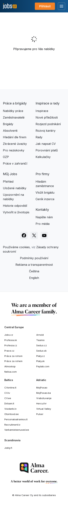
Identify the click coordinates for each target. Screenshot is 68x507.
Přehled (8, 181)
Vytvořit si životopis (16, 212)
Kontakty (42, 209)
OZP (6, 157)
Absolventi (10, 130)
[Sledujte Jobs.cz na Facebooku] (24, 235)
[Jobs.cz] (10, 6)
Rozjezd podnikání (48, 124)
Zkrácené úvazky (15, 144)
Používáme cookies (16, 247)
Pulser (39, 414)
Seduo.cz (41, 345)
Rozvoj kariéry (45, 130)
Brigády (8, 124)
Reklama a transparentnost (34, 264)
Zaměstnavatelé (13, 117)
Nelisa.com (10, 371)
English (34, 278)
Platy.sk (40, 361)
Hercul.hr (41, 403)
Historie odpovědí (15, 205)
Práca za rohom (13, 355)
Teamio (40, 340)
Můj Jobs (10, 174)
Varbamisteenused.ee (16, 429)
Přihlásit (45, 6)
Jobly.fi (8, 447)
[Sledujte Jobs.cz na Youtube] (44, 235)
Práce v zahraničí (15, 163)
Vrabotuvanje (43, 398)
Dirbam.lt (9, 403)
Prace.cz (9, 350)
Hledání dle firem (14, 137)
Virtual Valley (43, 408)
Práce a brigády (15, 103)
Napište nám (44, 217)
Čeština (34, 271)
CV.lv (7, 392)
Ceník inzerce (45, 199)
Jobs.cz (8, 334)
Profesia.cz (10, 345)
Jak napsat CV (46, 144)
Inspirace (42, 111)
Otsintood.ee (11, 414)
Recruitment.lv (12, 424)
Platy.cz (40, 355)
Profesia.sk (10, 340)
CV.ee (7, 398)
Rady (39, 137)
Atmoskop (10, 366)
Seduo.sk (41, 350)
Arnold (40, 334)
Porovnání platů (47, 150)
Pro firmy (42, 174)
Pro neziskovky (13, 150)
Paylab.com (42, 366)
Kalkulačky (43, 157)
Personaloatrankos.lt (16, 419)
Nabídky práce (13, 111)
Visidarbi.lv (10, 408)
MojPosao (41, 387)
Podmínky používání (34, 258)
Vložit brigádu (45, 192)
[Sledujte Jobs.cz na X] (34, 235)
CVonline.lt (10, 387)
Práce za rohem (13, 361)
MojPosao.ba (43, 392)
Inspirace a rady (47, 103)
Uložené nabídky (14, 188)
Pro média (43, 224)
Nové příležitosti (47, 117)
